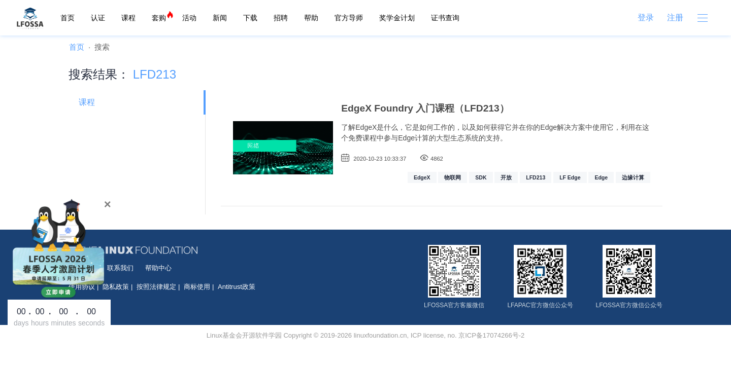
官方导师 (349, 18)
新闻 (220, 18)
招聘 (281, 18)
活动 (189, 18)
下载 (250, 18)
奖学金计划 (397, 18)
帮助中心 (158, 268)
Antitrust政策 (236, 286)
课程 (128, 18)
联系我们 (120, 268)
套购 (159, 18)
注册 (675, 17)
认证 (98, 18)
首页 (67, 18)
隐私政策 (116, 286)
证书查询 (445, 18)
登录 (646, 17)
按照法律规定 (156, 286)
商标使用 (197, 286)
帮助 (311, 18)
